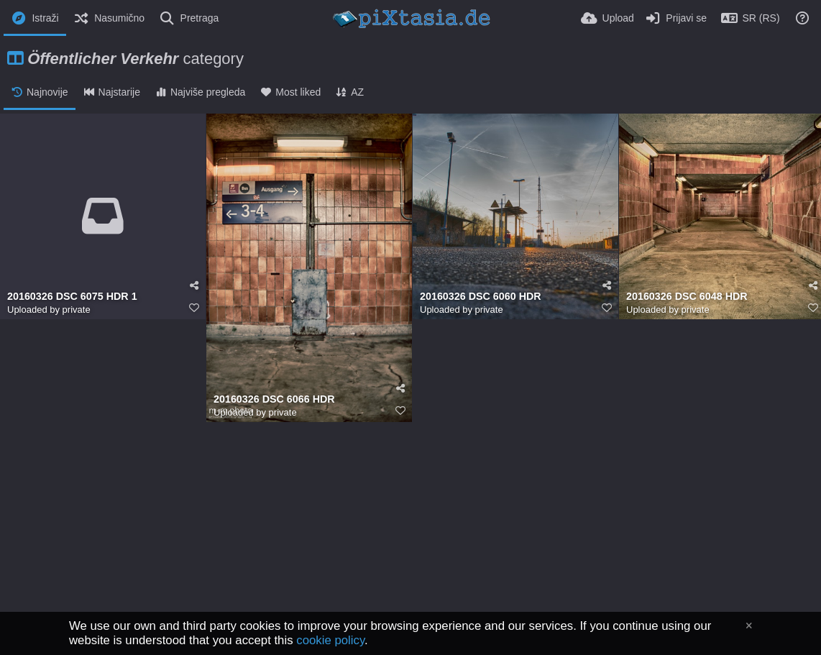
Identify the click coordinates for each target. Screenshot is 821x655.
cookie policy (330, 640)
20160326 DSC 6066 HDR (274, 399)
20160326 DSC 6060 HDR (480, 296)
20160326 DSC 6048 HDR (687, 296)
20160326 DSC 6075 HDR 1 (72, 296)
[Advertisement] (410, 552)
